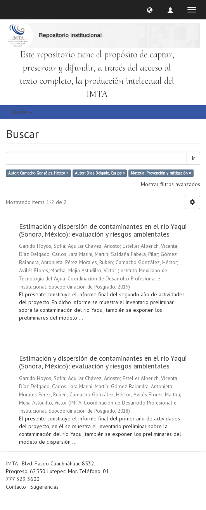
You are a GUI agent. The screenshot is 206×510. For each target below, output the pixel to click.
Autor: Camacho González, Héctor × (38, 173)
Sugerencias (44, 486)
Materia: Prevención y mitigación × (161, 173)
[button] (150, 9)
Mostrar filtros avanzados (170, 184)
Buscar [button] (22, 112)
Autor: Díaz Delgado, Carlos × (100, 173)
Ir (193, 158)
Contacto (16, 486)
